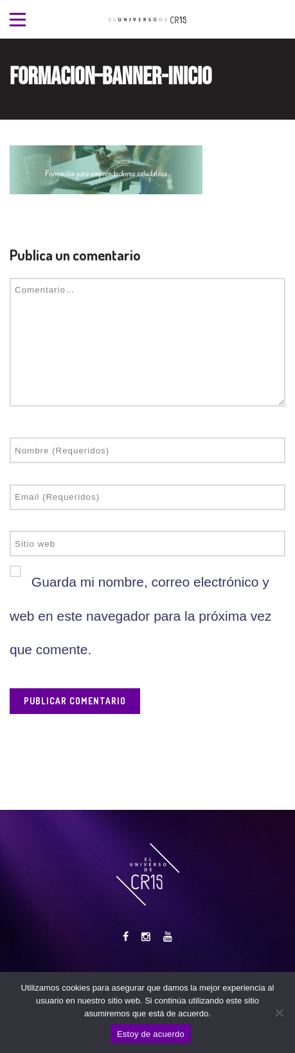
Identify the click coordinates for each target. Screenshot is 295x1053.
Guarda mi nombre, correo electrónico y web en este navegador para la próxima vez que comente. (140, 615)
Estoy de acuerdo (150, 1034)
